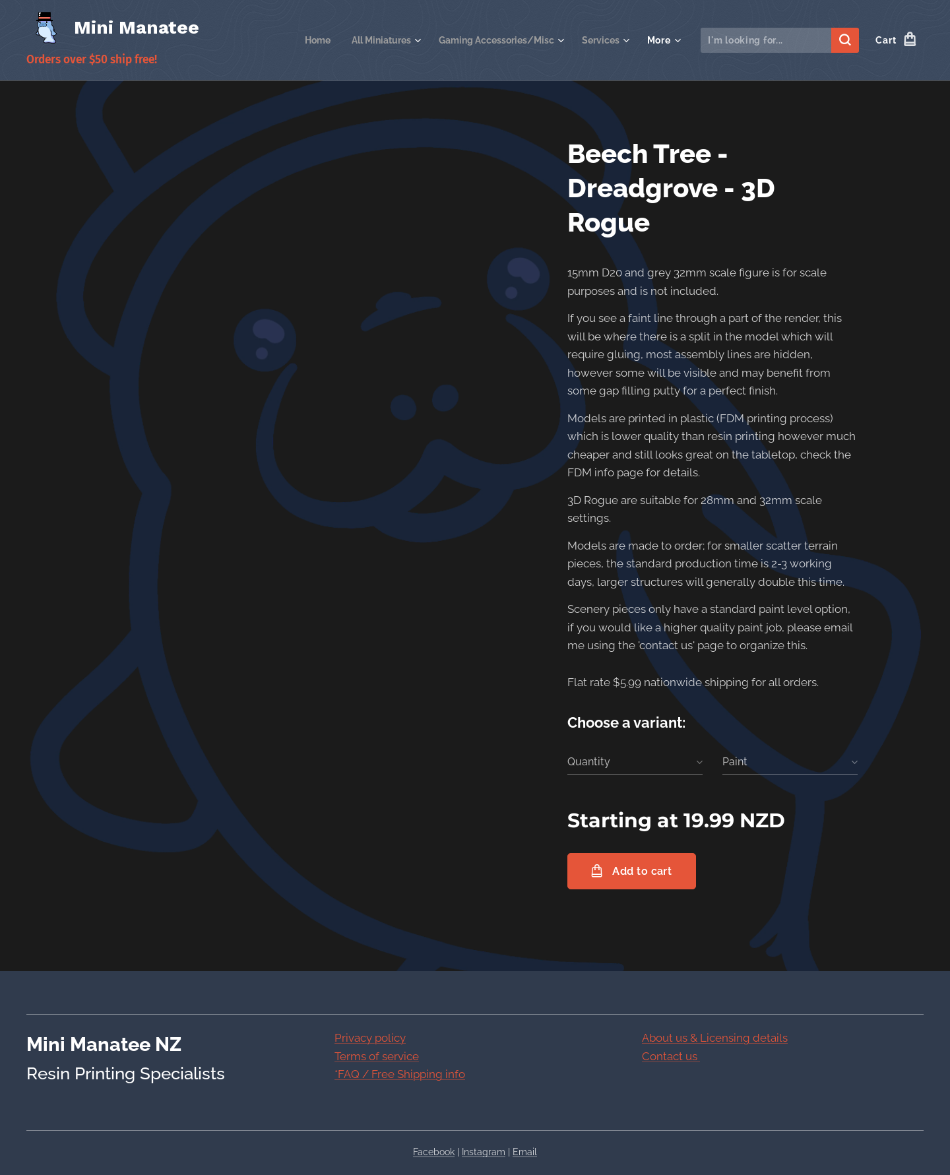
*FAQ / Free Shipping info (399, 1074)
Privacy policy (370, 1037)
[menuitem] (299, 40)
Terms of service (376, 1056)
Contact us (671, 1056)
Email (525, 1152)
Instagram (483, 1152)
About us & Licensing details (715, 1037)
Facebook (434, 1152)
